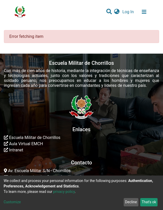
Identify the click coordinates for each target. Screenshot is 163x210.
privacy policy (64, 192)
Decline (131, 202)
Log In (128, 11)
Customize (12, 202)
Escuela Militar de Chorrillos (32, 137)
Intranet (13, 150)
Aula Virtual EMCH (23, 143)
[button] (116, 12)
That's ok (149, 202)
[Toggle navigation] (144, 12)
